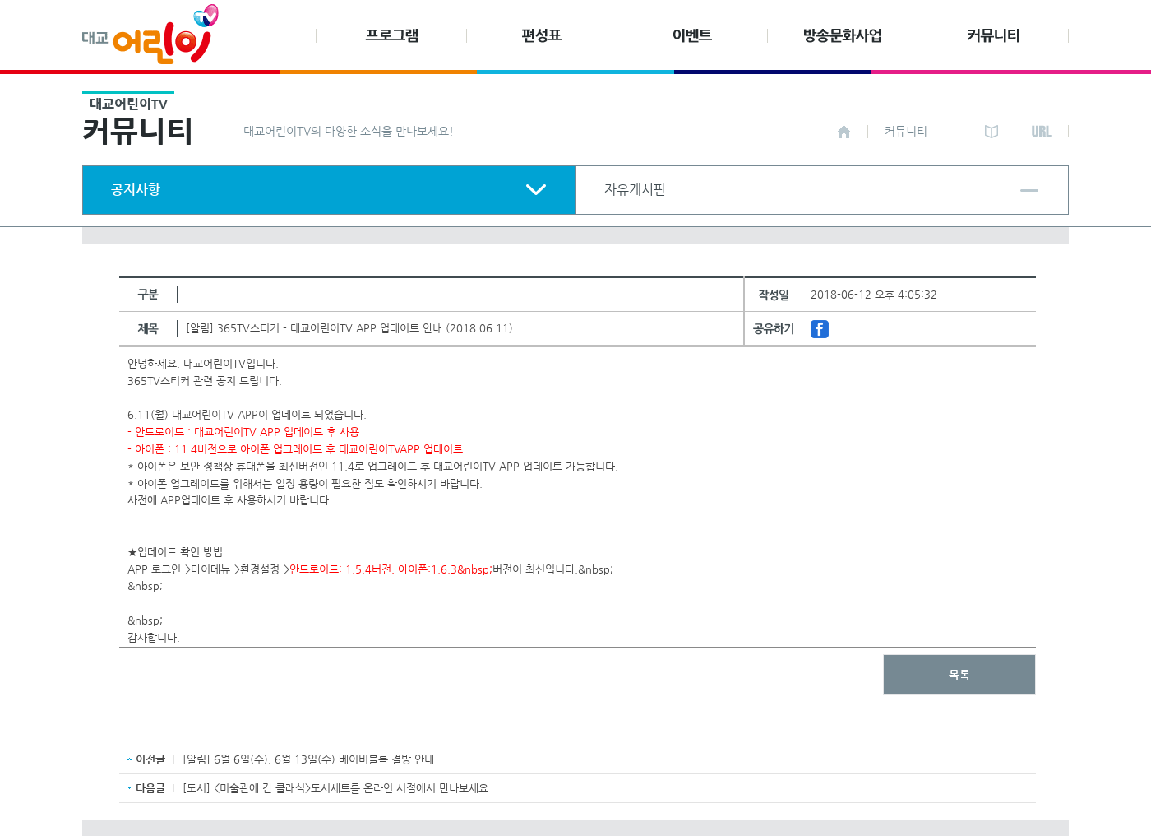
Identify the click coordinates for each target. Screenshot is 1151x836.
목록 (959, 674)
